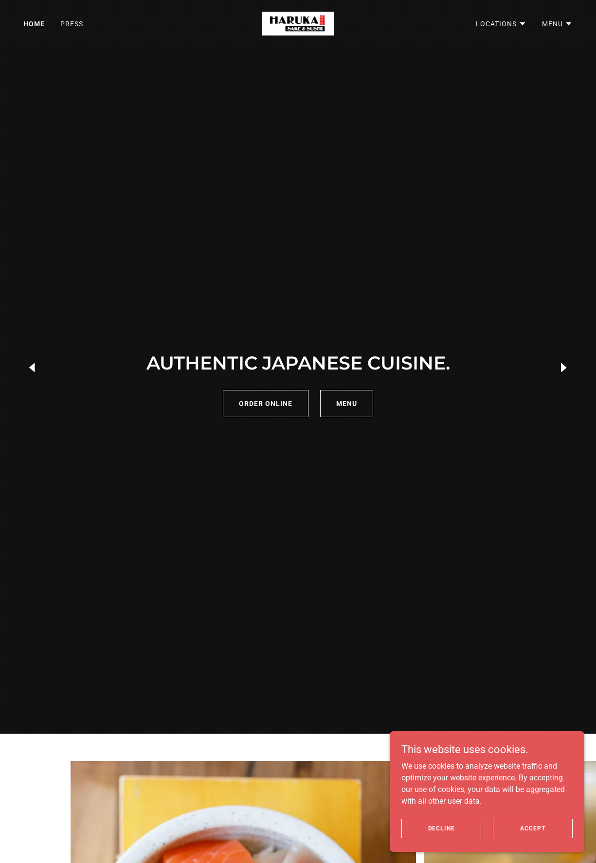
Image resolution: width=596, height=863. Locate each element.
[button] (501, 24)
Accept (532, 828)
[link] (298, 23)
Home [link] (34, 24)
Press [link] (71, 24)
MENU (346, 403)
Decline (441, 828)
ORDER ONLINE (265, 403)
